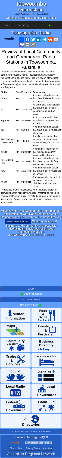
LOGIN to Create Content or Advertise (31, 431)
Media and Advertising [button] (18, 221)
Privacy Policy (33, 448)
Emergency (22, 25)
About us (47, 448)
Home (6, 25)
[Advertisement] (31, 263)
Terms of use (16, 448)
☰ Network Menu (31, 299)
